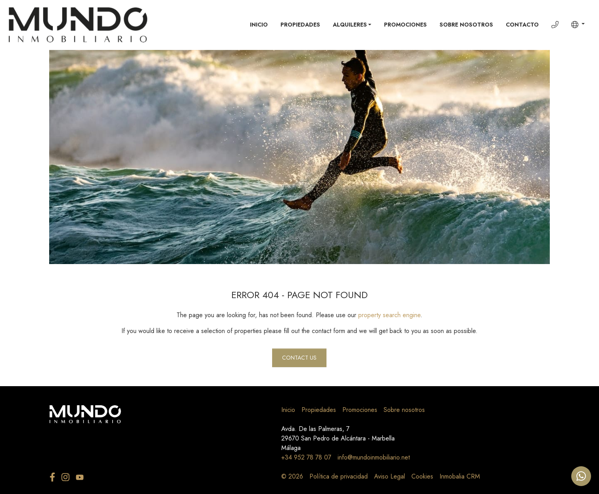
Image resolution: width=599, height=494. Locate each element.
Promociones (405, 25)
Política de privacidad (338, 476)
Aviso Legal (389, 476)
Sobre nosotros (466, 25)
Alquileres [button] (350, 25)
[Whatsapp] (581, 476)
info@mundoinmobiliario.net (374, 457)
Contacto (522, 25)
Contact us (299, 358)
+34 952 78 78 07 (306, 457)
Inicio (259, 25)
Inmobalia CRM (460, 476)
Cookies (422, 476)
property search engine (389, 315)
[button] (578, 24)
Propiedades (300, 25)
